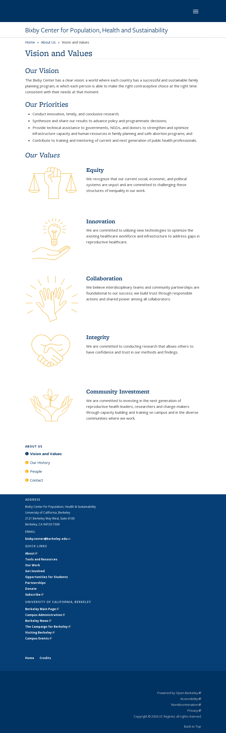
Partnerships (35, 583)
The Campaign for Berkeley (48, 627)
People (36, 471)
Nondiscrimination (186, 704)
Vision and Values (46, 453)
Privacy (194, 710)
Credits (45, 658)
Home (30, 42)
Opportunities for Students (46, 577)
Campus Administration (45, 615)
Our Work (32, 565)
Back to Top (192, 726)
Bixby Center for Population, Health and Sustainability (96, 30)
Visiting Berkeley (40, 632)
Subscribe (34, 594)
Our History (40, 462)
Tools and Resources (41, 559)
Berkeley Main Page (42, 609)
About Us (48, 42)
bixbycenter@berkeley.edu (47, 539)
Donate (31, 589)
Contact (36, 480)
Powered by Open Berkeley (179, 693)
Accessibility (190, 699)
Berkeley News (38, 621)
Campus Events (38, 638)
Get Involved (35, 571)
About (31, 553)
